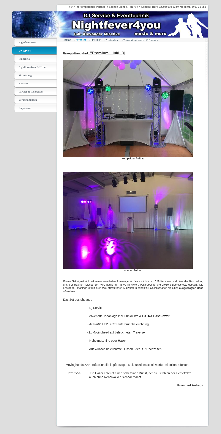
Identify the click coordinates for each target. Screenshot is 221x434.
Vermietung (25, 75)
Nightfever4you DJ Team (32, 67)
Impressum (25, 108)
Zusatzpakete (112, 40)
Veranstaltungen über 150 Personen (140, 40)
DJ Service (25, 50)
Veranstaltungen (28, 99)
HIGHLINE (96, 40)
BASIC (68, 40)
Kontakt (23, 83)
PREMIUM (81, 40)
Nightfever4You (27, 42)
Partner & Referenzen (31, 91)
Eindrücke (24, 58)
